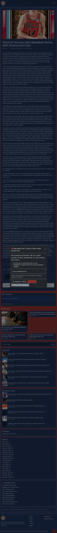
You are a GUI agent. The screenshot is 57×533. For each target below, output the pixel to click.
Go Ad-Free (32, 281)
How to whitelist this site (19, 271)
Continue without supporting (20, 285)
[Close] (45, 249)
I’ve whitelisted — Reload (19, 281)
